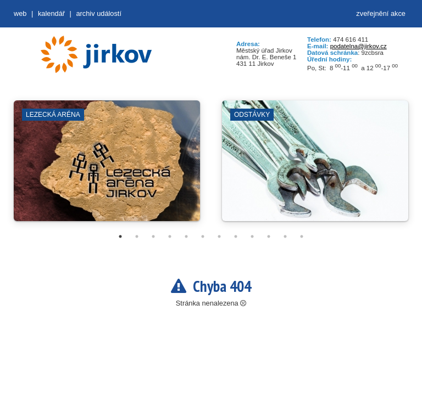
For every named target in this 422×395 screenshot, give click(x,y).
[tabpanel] (107, 166)
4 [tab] (169, 236)
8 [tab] (235, 236)
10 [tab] (268, 236)
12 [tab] (301, 236)
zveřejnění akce (381, 13)
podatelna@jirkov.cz (358, 46)
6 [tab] (202, 236)
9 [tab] (252, 236)
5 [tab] (186, 236)
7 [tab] (219, 236)
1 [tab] (120, 236)
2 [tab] (136, 236)
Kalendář (51, 13)
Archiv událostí (98, 13)
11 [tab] (285, 236)
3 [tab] (153, 236)
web (20, 13)
